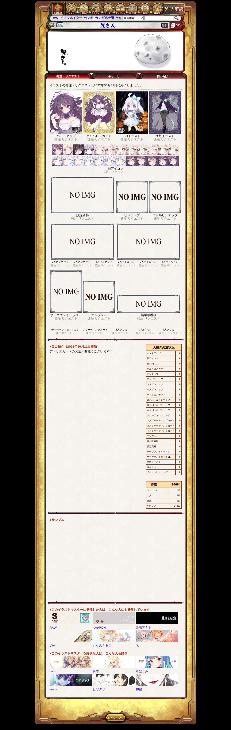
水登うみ (142, 671)
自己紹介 (163, 76)
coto (52, 671)
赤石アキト (143, 627)
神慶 (139, 689)
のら (53, 645)
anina (53, 689)
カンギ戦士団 (104, 18)
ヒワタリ (99, 689)
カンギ (88, 18)
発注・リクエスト (68, 76)
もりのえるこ (102, 645)
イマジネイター (71, 18)
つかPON (99, 627)
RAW (53, 627)
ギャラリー (115, 76)
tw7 (55, 18)
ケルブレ (121, 18)
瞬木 (96, 671)
